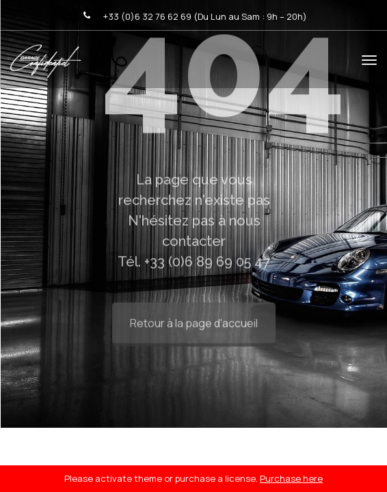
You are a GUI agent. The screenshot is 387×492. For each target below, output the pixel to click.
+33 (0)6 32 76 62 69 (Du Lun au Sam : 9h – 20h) (205, 16)
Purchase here (291, 478)
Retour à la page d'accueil (194, 312)
